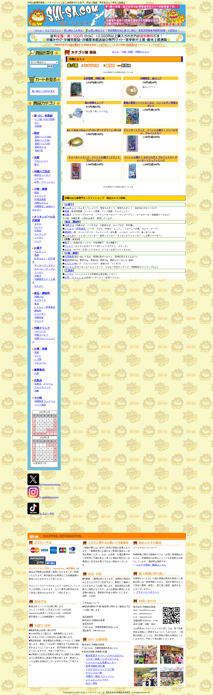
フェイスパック (42, 387)
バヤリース (40, 331)
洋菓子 (37, 276)
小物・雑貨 (127, 52)
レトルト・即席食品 (44, 307)
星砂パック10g (42, 143)
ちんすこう (40, 251)
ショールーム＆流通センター (101, 662)
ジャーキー (40, 314)
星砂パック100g (43, 137)
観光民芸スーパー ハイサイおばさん (105, 655)
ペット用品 (40, 405)
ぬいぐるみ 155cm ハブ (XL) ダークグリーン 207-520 (94, 130)
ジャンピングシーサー (97, 680)
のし (37, 123)
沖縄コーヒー (41, 335)
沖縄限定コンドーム (44, 401)
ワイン (37, 356)
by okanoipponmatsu (49, 497)
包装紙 (38, 126)
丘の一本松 (91, 683)
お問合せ (172, 30)
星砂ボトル (40, 147)
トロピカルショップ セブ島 (100, 669)
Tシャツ (38, 227)
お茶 (36, 373)
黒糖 (36, 255)
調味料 (37, 310)
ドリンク (39, 321)
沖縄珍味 (39, 317)
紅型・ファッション (75, 277)
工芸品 (69, 270)
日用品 (37, 230)
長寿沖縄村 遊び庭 (95, 666)
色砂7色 (39, 150)
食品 (36, 303)
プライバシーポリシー (147, 592)
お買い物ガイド (95, 30)
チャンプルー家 (94, 673)
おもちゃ (69, 263)
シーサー (39, 178)
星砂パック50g (42, 140)
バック (37, 241)
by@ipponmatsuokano (49, 484)
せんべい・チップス (44, 269)
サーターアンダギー (44, 265)
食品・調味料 (73, 222)
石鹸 (36, 391)
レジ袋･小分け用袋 (45, 119)
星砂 (36, 192)
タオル (37, 224)
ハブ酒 (37, 359)
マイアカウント (53, 30)
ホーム (38, 30)
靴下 (36, 164)
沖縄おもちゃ (41, 203)
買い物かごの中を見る (43, 91)
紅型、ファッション (44, 182)
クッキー (39, 272)
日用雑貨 (69, 256)
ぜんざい (39, 286)
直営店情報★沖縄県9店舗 (151, 30)
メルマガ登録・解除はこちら (151, 565)
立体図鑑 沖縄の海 (94, 78)
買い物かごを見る (73, 30)
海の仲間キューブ (94, 103)
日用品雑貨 (40, 199)
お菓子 (69, 204)
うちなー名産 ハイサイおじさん (102, 659)
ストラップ (40, 196)
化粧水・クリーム (43, 384)
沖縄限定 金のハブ (150, 78)
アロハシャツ (41, 161)
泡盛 (36, 352)
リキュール (40, 363)
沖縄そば (39, 296)
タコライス (40, 300)
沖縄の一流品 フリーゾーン (100, 676)
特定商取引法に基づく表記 (122, 30)
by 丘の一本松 (47, 513)
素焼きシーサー (42, 175)
